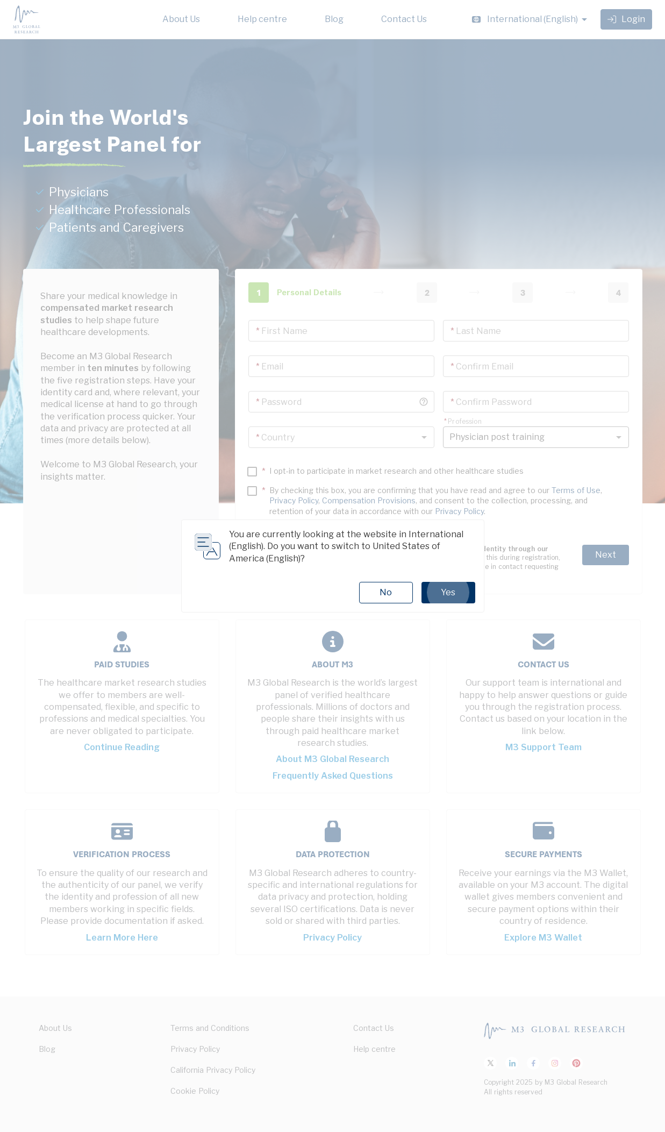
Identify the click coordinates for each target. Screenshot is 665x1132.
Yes (448, 592)
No (386, 592)
